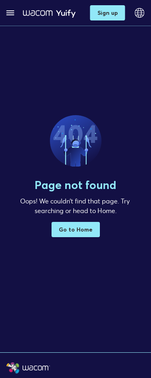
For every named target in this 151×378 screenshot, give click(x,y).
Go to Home (76, 229)
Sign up (107, 12)
